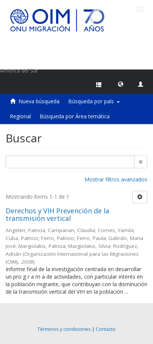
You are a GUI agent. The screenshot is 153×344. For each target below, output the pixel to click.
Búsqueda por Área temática (75, 116)
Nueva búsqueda (39, 101)
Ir (140, 161)
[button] (120, 83)
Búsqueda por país (94, 101)
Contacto (106, 329)
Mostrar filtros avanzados (115, 179)
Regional (20, 116)
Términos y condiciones (64, 329)
